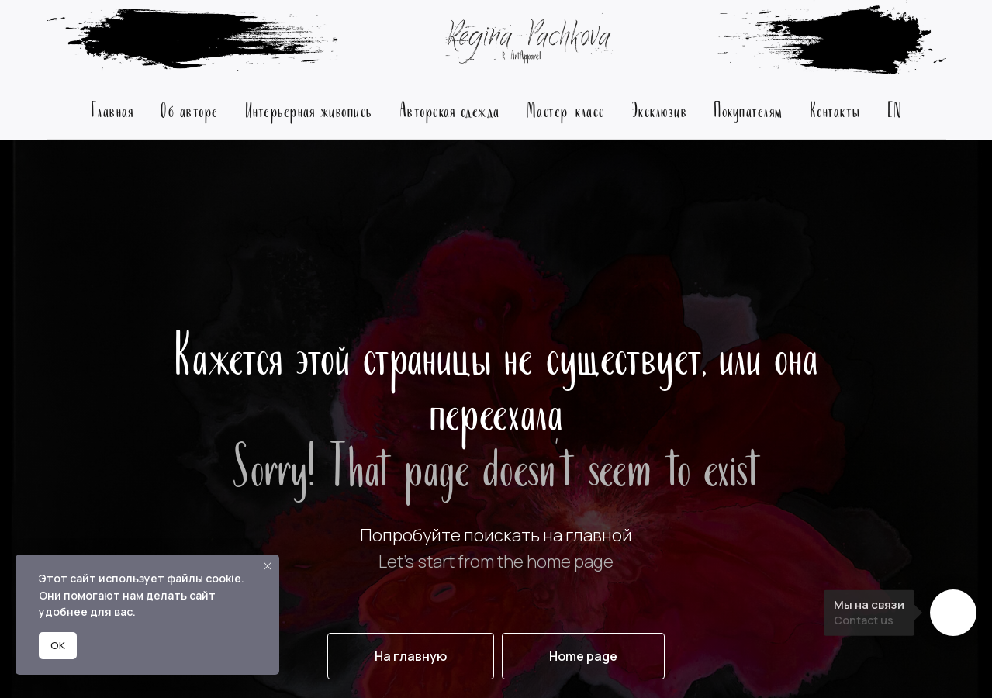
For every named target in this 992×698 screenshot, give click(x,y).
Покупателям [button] (748, 109)
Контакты (835, 109)
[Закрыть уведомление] (267, 566)
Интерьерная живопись (309, 109)
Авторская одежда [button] (449, 109)
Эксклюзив (659, 109)
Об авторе (189, 109)
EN (894, 109)
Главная (112, 109)
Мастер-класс (566, 109)
